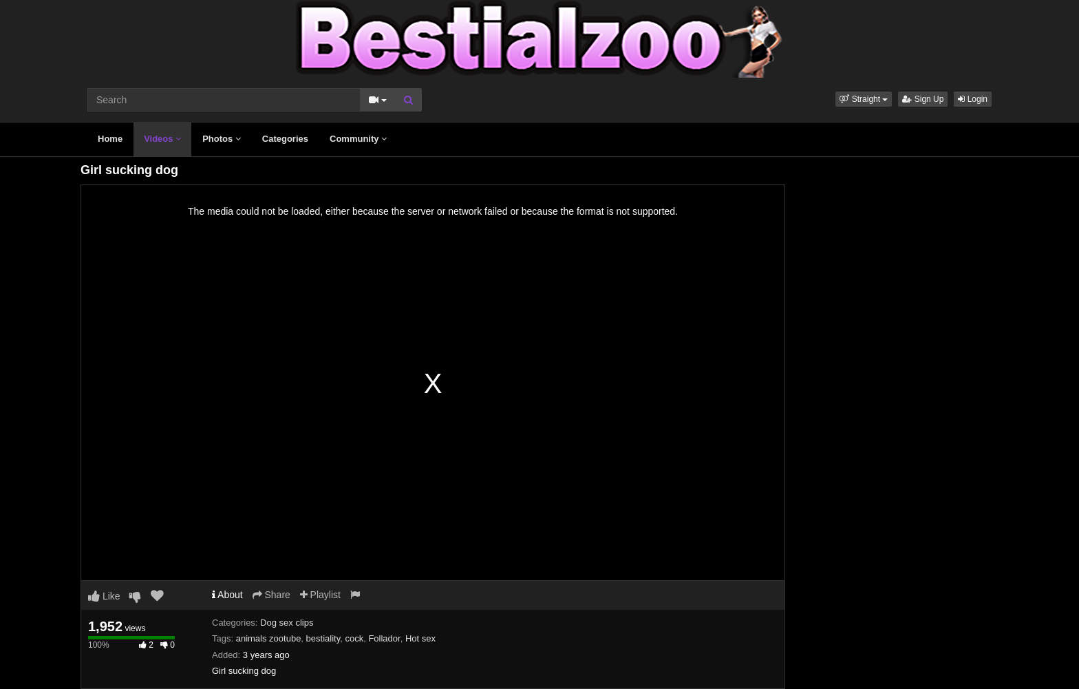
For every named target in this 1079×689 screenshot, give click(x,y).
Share (271, 594)
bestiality (323, 638)
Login (972, 99)
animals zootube (268, 638)
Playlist (320, 594)
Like (104, 596)
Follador (384, 638)
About (227, 594)
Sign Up (922, 99)
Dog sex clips (286, 622)
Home (110, 139)
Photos (221, 139)
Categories (285, 139)
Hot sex (420, 638)
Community (358, 139)
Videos (162, 139)
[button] (863, 99)
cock (354, 638)
